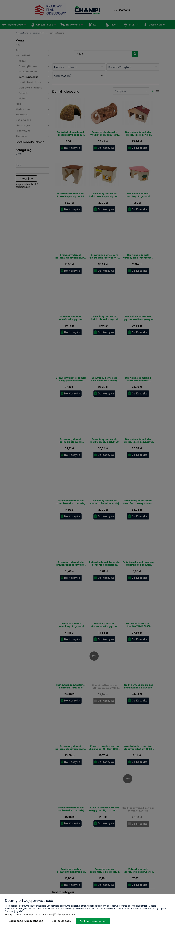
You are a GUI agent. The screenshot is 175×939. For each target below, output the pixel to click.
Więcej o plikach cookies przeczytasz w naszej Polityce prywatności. (41, 914)
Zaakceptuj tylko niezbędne (26, 921)
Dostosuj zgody (61, 921)
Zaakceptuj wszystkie (93, 921)
